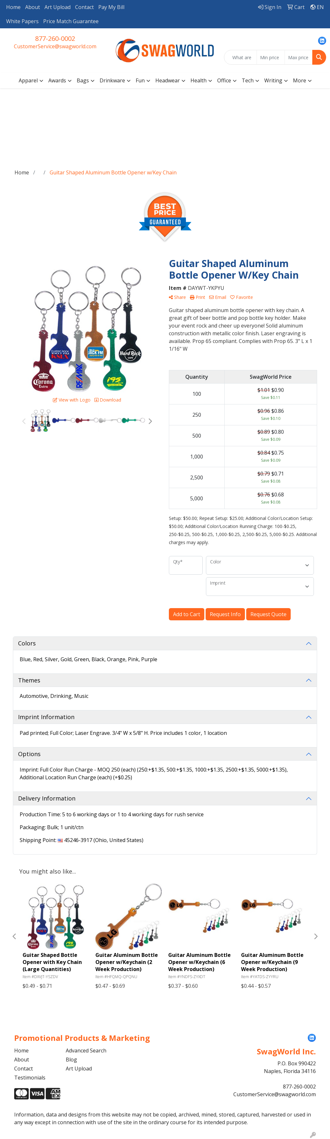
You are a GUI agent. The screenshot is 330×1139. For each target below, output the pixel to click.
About (32, 7)
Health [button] (198, 80)
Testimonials (29, 1077)
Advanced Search (86, 1050)
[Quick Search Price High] (299, 57)
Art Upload (57, 7)
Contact (84, 7)
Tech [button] (248, 80)
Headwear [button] (167, 80)
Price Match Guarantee (71, 21)
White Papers (22, 21)
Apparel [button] (28, 80)
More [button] (299, 80)
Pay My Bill (111, 7)
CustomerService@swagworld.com (55, 46)
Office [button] (224, 80)
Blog (71, 1059)
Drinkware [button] (112, 80)
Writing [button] (273, 80)
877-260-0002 (55, 38)
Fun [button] (140, 80)
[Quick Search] (240, 57)
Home (13, 7)
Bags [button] (83, 80)
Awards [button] (57, 80)
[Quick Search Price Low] (271, 57)
